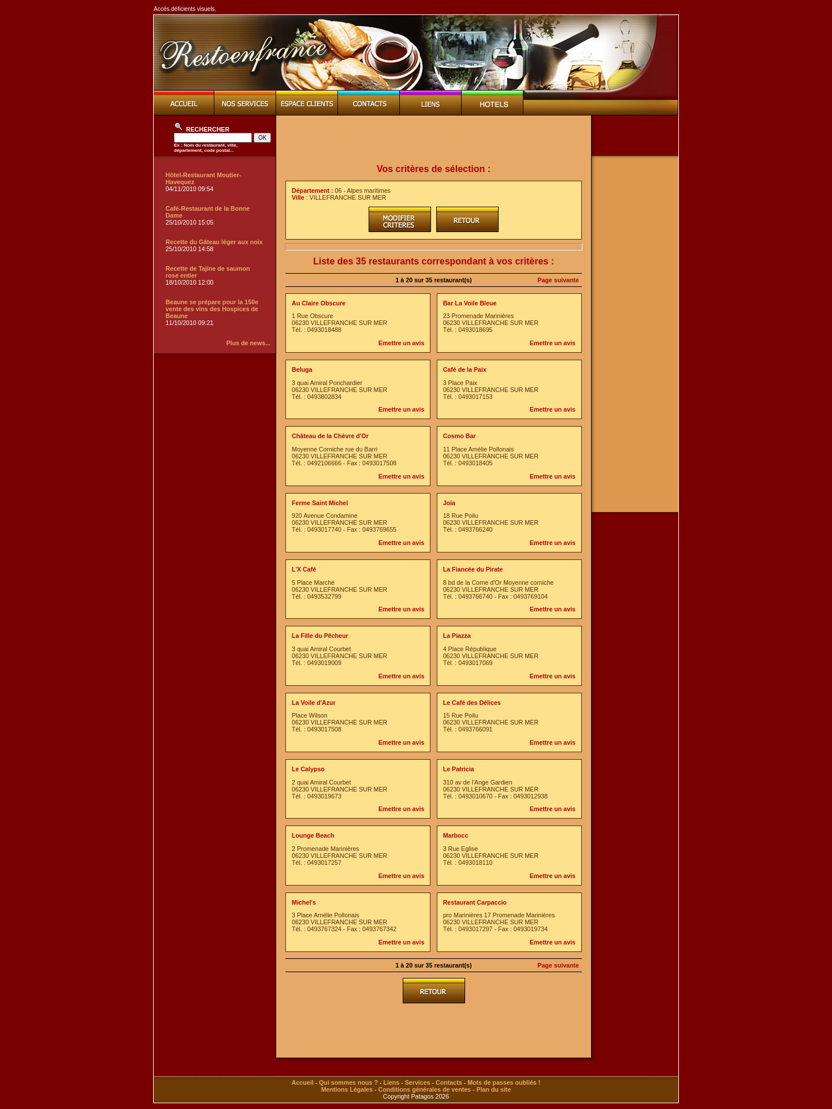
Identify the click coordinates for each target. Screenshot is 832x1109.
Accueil (303, 1082)
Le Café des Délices (472, 702)
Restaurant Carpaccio (475, 902)
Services (417, 1082)
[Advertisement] (434, 139)
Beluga (302, 369)
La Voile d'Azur (314, 702)
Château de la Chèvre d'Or (330, 435)
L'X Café (304, 569)
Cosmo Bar (459, 435)
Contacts (449, 1082)
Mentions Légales (347, 1089)
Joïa (449, 502)
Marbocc (456, 835)
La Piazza (457, 635)
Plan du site (494, 1089)
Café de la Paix (464, 369)
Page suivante (558, 280)
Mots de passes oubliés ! (503, 1082)
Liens (391, 1082)
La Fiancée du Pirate (473, 569)
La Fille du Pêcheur (320, 635)
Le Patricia (458, 769)
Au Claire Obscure (319, 303)
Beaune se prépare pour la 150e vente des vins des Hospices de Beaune (212, 308)
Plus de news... (248, 342)
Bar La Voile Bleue (470, 303)
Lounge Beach (313, 835)
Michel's (304, 902)
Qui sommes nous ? (348, 1082)
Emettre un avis (401, 342)
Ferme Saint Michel (320, 502)
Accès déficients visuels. (185, 9)
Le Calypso (308, 769)
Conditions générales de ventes (424, 1089)
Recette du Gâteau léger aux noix (214, 241)
